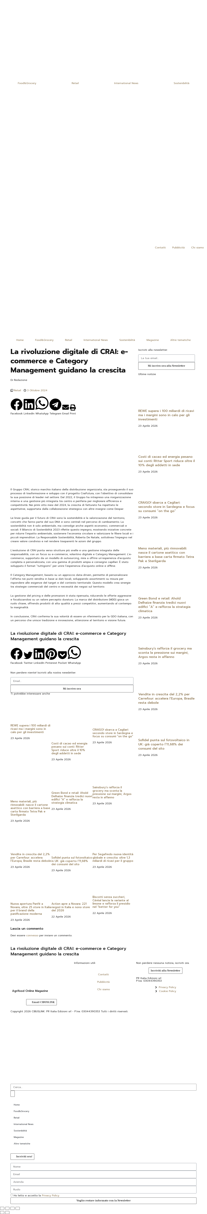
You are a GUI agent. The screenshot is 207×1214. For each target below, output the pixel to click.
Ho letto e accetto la (37, 1195)
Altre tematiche (180, 340)
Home (20, 340)
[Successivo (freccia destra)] (7, 1212)
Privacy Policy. (51, 1195)
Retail (75, 83)
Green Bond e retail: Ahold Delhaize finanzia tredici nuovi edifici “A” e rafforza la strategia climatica (71, 798)
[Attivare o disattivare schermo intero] (7, 1208)
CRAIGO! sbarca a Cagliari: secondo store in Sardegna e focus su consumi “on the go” (113, 733)
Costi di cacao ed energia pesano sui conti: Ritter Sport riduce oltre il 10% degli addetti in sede (69, 748)
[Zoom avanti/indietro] (2, 1208)
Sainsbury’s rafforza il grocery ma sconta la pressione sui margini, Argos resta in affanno (112, 792)
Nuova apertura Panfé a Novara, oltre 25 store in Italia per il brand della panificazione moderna (31, 909)
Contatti (160, 248)
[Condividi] (12, 1208)
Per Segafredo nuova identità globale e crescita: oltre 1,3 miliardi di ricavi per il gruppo (113, 857)
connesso (32, 935)
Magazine (153, 340)
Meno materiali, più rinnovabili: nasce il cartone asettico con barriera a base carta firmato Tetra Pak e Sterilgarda (30, 808)
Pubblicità (178, 248)
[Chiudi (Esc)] (18, 1208)
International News (126, 83)
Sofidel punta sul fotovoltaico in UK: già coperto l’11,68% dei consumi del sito (71, 860)
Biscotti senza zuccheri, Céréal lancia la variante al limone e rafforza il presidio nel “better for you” (111, 902)
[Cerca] (13, 1094)
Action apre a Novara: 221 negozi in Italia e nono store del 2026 (70, 907)
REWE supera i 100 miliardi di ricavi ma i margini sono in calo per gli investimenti (30, 728)
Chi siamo (197, 248)
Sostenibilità (181, 83)
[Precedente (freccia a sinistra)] (2, 1212)
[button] (17, 407)
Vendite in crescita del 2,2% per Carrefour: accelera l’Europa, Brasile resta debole (31, 857)
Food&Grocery (27, 83)
